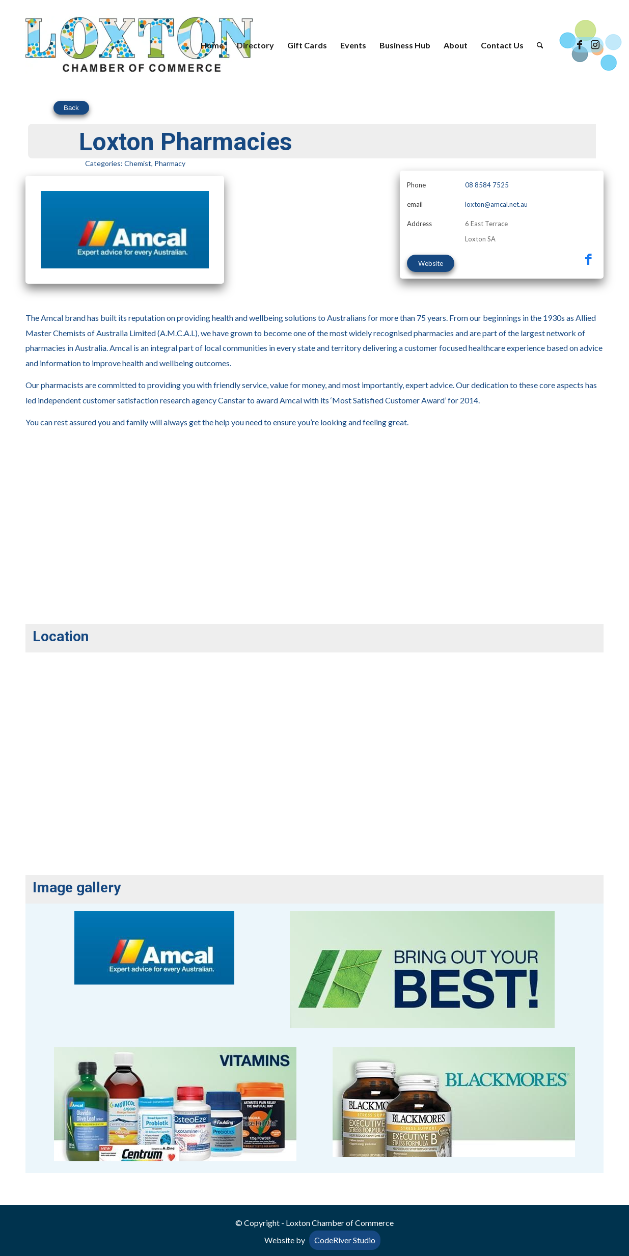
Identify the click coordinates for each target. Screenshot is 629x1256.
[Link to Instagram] (595, 44)
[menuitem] (212, 45)
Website (430, 263)
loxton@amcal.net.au (496, 204)
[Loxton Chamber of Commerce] (139, 45)
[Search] (540, 45)
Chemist (137, 163)
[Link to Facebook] (579, 44)
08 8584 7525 (487, 185)
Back (71, 108)
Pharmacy (169, 163)
